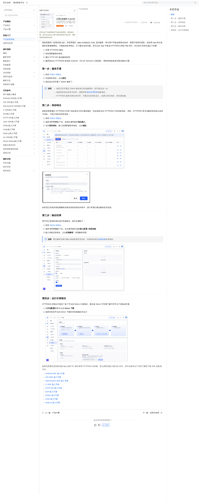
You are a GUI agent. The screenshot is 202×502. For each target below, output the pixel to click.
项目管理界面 (92, 100)
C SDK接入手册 (52, 393)
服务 (77, 4)
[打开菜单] (4, 4)
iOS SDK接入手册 (53, 385)
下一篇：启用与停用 (152, 421)
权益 (50, 4)
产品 (34, 4)
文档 (167, 4)
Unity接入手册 (51, 407)
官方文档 (6, 11)
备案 (172, 4)
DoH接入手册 (51, 400)
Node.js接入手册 (52, 411)
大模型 (26, 4)
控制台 (178, 4)
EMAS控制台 (55, 83)
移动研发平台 (18, 11)
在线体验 (102, 248)
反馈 (105, 433)
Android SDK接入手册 (55, 382)
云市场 (63, 4)
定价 (56, 4)
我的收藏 (157, 31)
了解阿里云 (85, 4)
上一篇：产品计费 (51, 421)
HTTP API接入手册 (53, 396)
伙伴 (70, 4)
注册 (185, 4)
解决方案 (42, 4)
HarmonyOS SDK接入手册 (56, 389)
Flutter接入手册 (52, 404)
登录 (194, 4)
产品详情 (144, 31)
